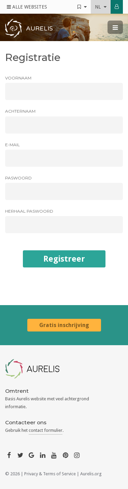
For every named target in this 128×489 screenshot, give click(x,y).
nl (100, 7)
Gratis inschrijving (64, 325)
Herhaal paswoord (29, 211)
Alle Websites (27, 7)
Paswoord (18, 177)
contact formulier (45, 430)
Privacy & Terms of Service (50, 473)
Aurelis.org (91, 473)
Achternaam (20, 111)
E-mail (12, 144)
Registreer (64, 259)
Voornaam (18, 77)
